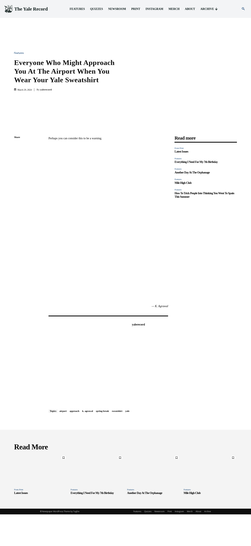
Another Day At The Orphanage (192, 204)
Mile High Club (182, 214)
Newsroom (159, 543)
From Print (179, 180)
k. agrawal (87, 442)
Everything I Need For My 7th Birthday (196, 193)
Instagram (179, 543)
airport (63, 442)
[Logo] (26, 9)
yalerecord (46, 105)
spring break (102, 442)
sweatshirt (117, 442)
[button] (243, 9)
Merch (190, 543)
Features (19, 69)
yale (127, 442)
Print (170, 543)
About (198, 543)
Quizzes (147, 543)
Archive (207, 543)
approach (74, 442)
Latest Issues (181, 183)
